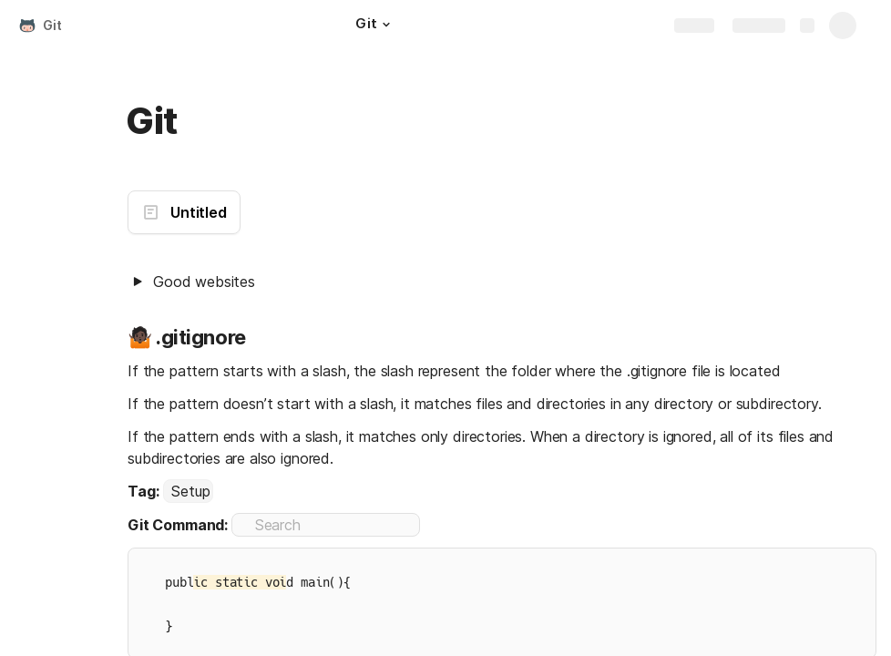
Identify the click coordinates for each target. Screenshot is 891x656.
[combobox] (188, 491)
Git (52, 25)
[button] (386, 24)
